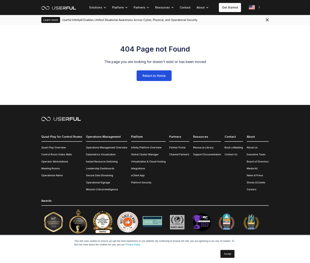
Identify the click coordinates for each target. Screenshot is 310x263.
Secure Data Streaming (99, 175)
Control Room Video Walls (56, 154)
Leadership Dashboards (100, 168)
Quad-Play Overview (53, 147)
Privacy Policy (133, 244)
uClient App (138, 175)
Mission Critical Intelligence (102, 189)
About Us (252, 147)
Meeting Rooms (50, 168)
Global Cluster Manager (145, 154)
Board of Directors (258, 161)
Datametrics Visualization (101, 154)
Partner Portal (177, 147)
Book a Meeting (234, 147)
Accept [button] (227, 254)
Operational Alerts (52, 175)
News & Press (255, 175)
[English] (255, 7)
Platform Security (141, 182)
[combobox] (255, 7)
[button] (97, 7)
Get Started (230, 7)
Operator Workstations (54, 161)
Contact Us (231, 154)
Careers (251, 189)
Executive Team (256, 154)
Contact (185, 7)
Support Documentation (207, 154)
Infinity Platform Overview (146, 147)
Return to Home (154, 76)
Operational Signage (98, 182)
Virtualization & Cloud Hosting (148, 161)
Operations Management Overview (106, 147)
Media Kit (252, 168)
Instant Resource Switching (102, 161)
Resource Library (203, 147)
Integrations (138, 168)
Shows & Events (256, 182)
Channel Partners (179, 154)
